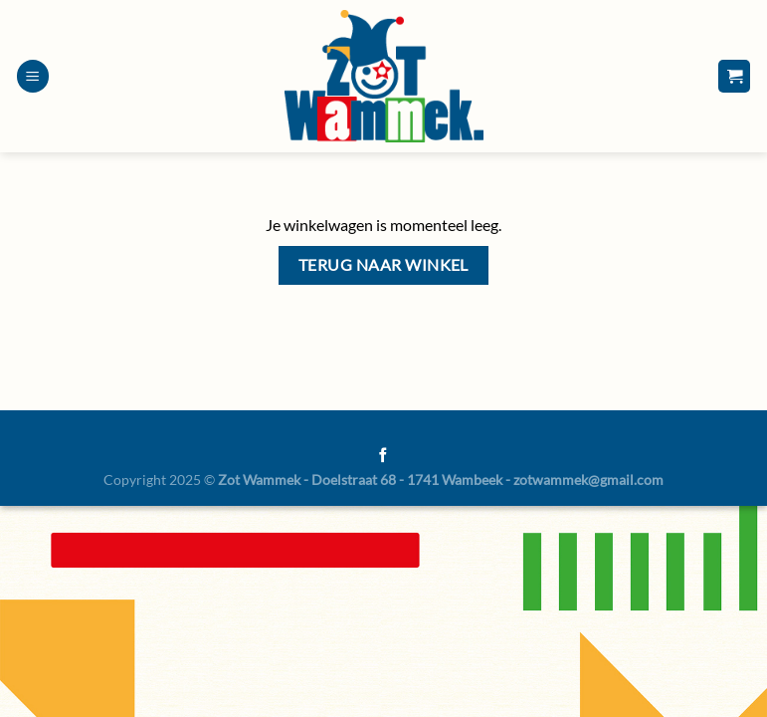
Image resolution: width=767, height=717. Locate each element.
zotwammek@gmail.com (588, 479)
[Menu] (33, 76)
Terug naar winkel (383, 265)
